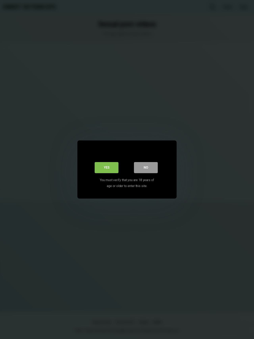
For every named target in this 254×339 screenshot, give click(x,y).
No (146, 167)
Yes (107, 167)
